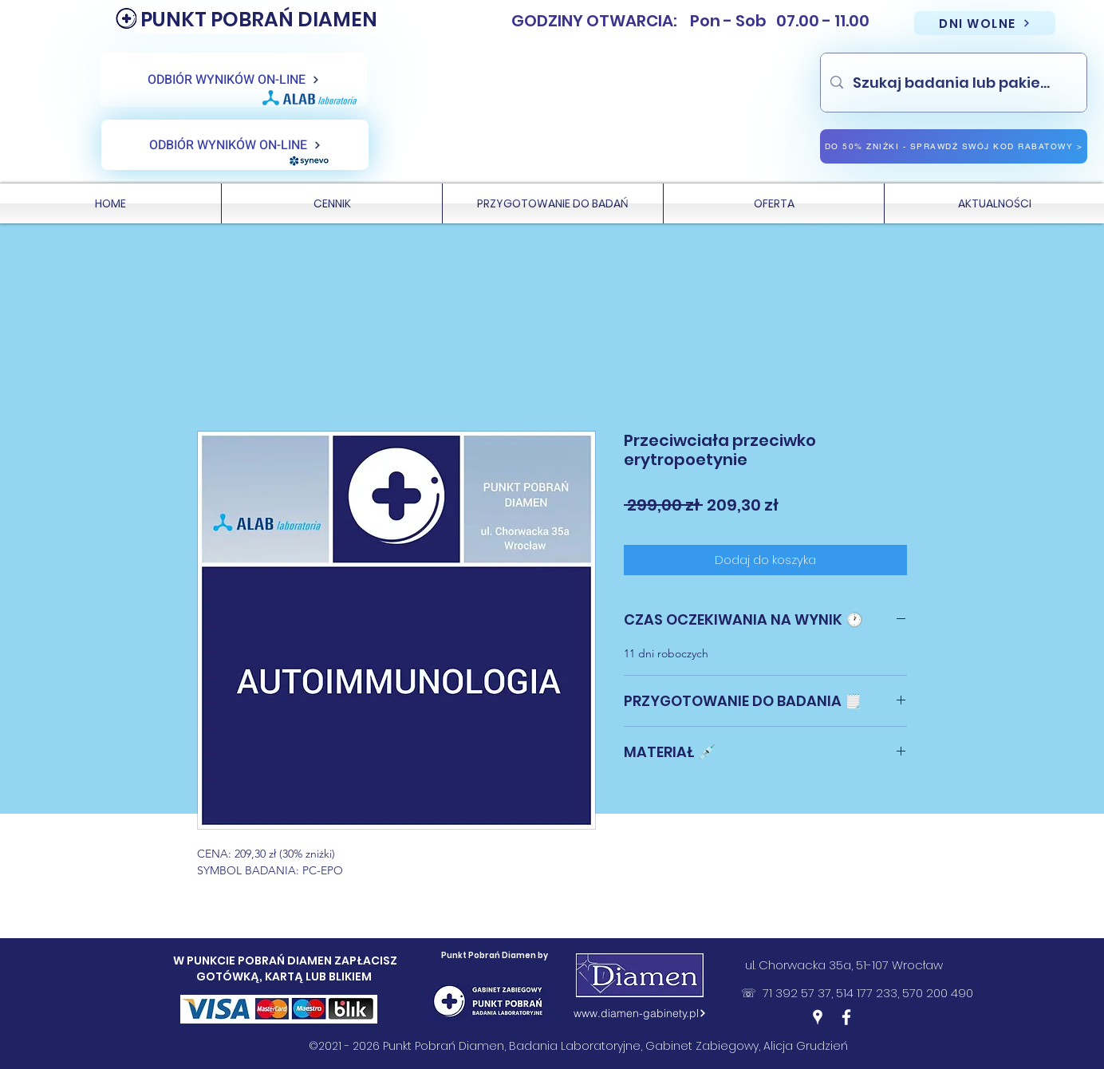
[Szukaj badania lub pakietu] (953, 82)
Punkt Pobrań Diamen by (494, 955)
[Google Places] (817, 1017)
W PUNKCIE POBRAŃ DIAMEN (253, 960)
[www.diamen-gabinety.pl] (640, 1013)
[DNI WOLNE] (984, 23)
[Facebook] (846, 1017)
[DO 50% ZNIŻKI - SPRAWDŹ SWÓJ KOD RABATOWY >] (953, 146)
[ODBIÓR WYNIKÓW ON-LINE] (233, 80)
